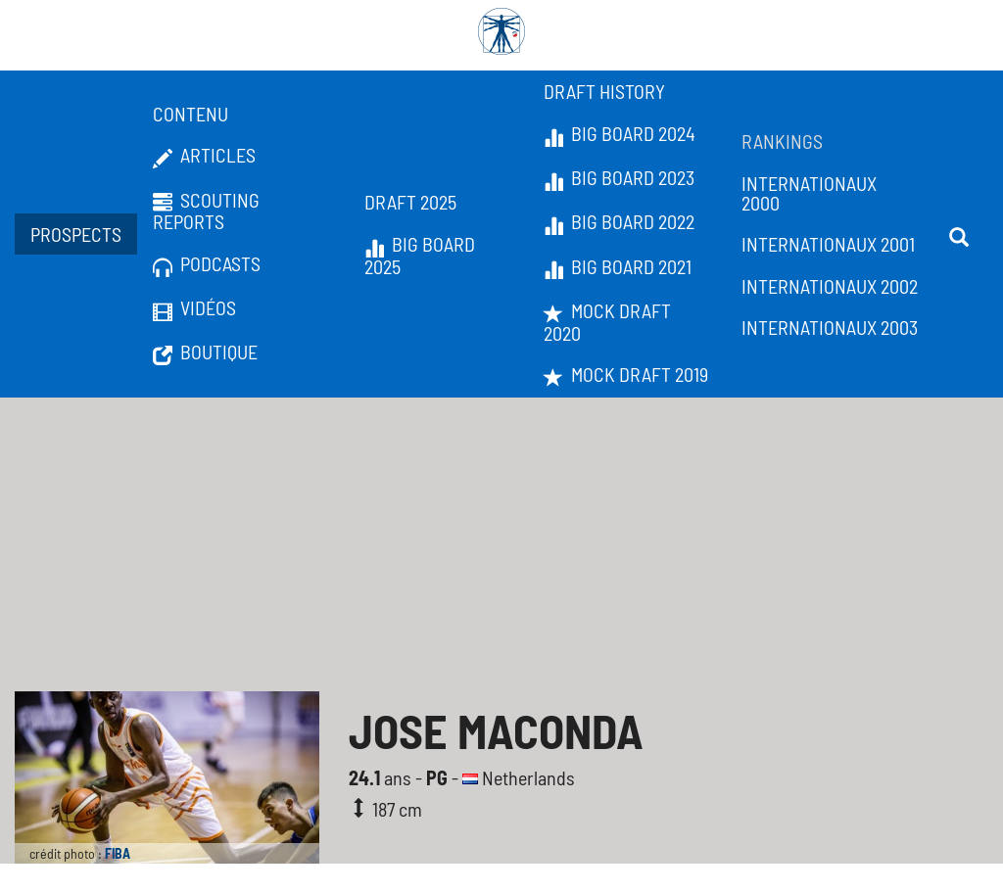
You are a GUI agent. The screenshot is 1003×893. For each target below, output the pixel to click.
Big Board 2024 (619, 134)
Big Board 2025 (419, 255)
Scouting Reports (206, 211)
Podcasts (207, 264)
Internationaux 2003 (829, 327)
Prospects (75, 234)
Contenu (190, 113)
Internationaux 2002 (829, 286)
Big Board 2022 (619, 222)
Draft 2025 (410, 201)
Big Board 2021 (618, 267)
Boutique (205, 352)
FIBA (117, 853)
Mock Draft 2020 (607, 322)
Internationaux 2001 (828, 244)
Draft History (604, 91)
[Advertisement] (501, 544)
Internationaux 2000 (809, 192)
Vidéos (194, 308)
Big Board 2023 (619, 178)
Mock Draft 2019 (626, 375)
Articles (204, 155)
